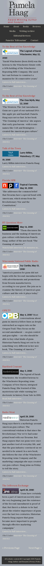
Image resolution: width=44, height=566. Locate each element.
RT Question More (12, 222)
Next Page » (35, 547)
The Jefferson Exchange (15, 485)
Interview (18, 86)
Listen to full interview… (14, 82)
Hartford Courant (12, 366)
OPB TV (6, 310)
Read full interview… (12, 398)
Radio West (8, 412)
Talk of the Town (11, 148)
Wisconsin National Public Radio (20, 261)
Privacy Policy (35, 562)
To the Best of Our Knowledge (18, 46)
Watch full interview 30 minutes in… (20, 247)
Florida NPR (8, 180)
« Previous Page (11, 547)
